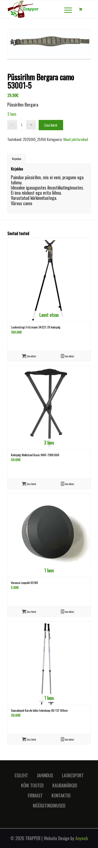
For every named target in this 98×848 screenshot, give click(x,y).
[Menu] (66, 9)
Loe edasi (67, 356)
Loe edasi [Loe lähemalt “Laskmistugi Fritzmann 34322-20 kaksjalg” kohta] (29, 356)
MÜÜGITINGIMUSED (49, 805)
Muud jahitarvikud (75, 139)
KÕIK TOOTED (32, 785)
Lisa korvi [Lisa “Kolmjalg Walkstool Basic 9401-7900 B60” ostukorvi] (29, 483)
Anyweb (81, 838)
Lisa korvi (50, 125)
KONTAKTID (61, 795)
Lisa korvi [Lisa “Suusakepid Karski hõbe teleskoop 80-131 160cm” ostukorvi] (29, 739)
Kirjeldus (16, 159)
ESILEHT (21, 775)
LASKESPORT (73, 775)
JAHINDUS (45, 775)
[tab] (16, 159)
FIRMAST (35, 795)
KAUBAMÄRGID (64, 785)
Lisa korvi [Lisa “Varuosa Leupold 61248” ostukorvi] (29, 611)
